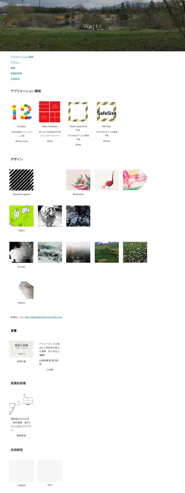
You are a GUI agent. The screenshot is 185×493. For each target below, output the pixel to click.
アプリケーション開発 (22, 56)
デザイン (15, 62)
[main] (92, 26)
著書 (13, 67)
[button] (181, 4)
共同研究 (15, 78)
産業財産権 (16, 73)
